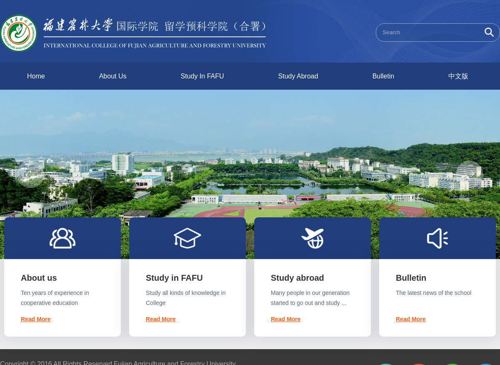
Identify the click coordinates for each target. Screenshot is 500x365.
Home (36, 76)
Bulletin (383, 76)
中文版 (458, 76)
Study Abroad (298, 76)
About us (39, 277)
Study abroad (297, 277)
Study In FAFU (202, 76)
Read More (36, 319)
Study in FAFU (174, 277)
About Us (113, 76)
